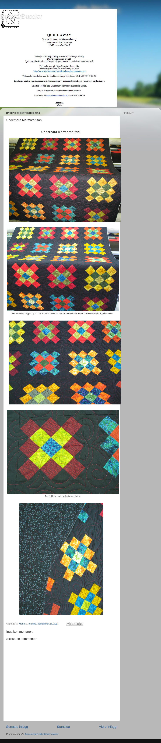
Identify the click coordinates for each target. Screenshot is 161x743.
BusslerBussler (21, 16)
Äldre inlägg (107, 726)
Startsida (63, 726)
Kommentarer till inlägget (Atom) (41, 734)
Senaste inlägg (17, 726)
